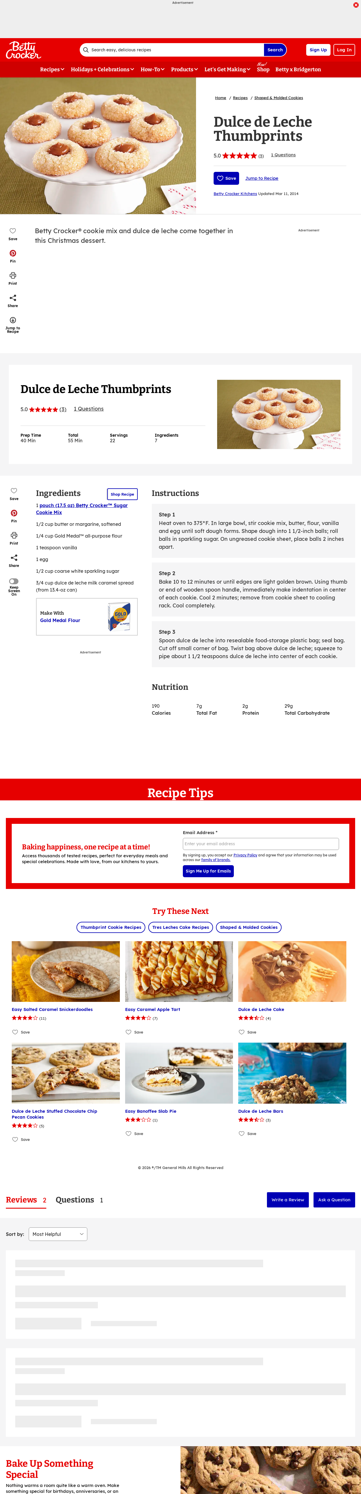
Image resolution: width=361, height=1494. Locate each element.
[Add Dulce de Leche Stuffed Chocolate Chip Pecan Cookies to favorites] (15, 1139)
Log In (344, 49)
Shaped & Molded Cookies (278, 97)
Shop (263, 69)
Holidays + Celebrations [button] (100, 69)
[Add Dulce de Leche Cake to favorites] (242, 1032)
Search (275, 49)
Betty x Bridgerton (298, 69)
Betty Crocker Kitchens (235, 193)
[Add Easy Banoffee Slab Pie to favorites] (128, 1133)
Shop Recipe (122, 494)
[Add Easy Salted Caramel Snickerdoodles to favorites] (15, 1032)
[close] (356, 5)
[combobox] (172, 50)
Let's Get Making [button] (225, 69)
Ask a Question (334, 1199)
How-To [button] (150, 69)
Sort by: (15, 1234)
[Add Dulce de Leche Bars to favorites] (242, 1133)
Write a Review (288, 1199)
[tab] (26, 1200)
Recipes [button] (50, 69)
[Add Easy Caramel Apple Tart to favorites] (128, 1032)
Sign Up (318, 49)
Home (220, 97)
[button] (13, 256)
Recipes (240, 97)
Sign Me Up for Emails (208, 871)
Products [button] (182, 69)
